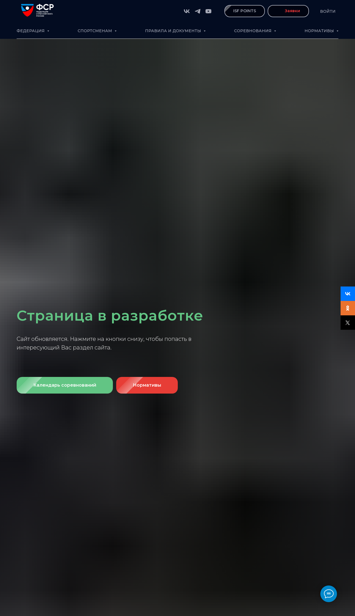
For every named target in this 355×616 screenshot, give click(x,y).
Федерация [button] (31, 30)
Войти (328, 11)
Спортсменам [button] (95, 30)
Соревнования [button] (253, 30)
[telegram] (197, 11)
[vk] (186, 11)
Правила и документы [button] (173, 30)
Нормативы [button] (320, 30)
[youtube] (208, 11)
